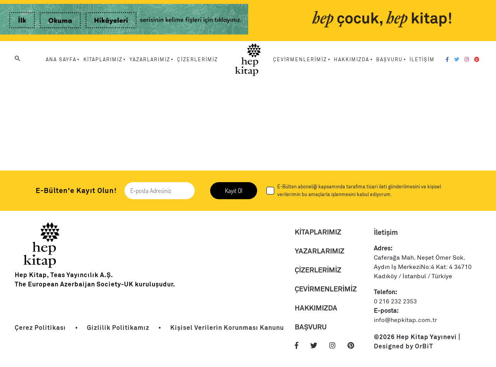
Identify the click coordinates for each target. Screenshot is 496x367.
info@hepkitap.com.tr (405, 320)
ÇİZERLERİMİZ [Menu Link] (197, 59)
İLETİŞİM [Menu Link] (422, 59)
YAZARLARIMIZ (319, 250)
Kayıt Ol (233, 191)
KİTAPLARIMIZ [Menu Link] (103, 59)
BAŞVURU (311, 326)
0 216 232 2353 (395, 301)
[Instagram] (467, 60)
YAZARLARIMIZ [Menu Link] (150, 59)
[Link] (124, 20)
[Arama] (17, 58)
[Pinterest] (476, 60)
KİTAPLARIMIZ (318, 231)
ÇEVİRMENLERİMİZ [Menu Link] (300, 59)
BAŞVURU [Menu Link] (389, 59)
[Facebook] (447, 60)
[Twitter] (456, 60)
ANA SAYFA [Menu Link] (61, 59)
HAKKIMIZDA (316, 307)
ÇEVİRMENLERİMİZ (326, 288)
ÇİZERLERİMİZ (318, 269)
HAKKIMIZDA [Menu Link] (351, 59)
